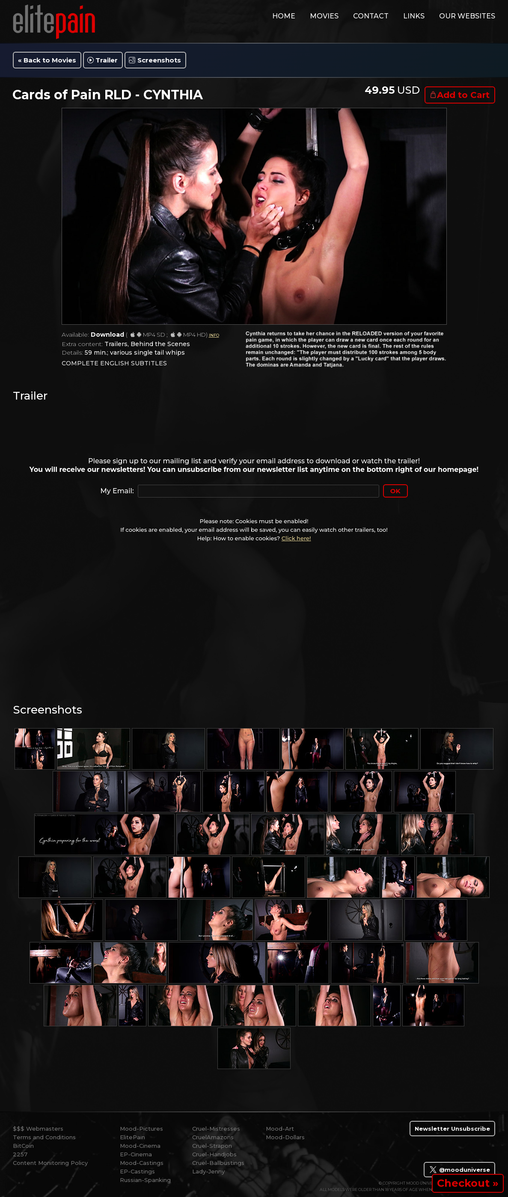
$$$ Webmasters (38, 1128)
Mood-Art (280, 1128)
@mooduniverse (459, 1169)
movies (324, 16)
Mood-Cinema (140, 1145)
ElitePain (132, 1137)
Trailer (106, 60)
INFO (214, 335)
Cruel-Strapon (212, 1145)
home (283, 16)
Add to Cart (463, 95)
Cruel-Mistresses (216, 1128)
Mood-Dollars (285, 1137)
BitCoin (23, 1145)
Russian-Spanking (145, 1179)
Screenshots (159, 60)
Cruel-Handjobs (214, 1154)
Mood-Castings (141, 1162)
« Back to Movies (47, 60)
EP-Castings (137, 1171)
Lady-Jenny (208, 1171)
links (414, 16)
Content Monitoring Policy (50, 1162)
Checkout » (468, 1183)
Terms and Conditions (44, 1137)
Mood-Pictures (141, 1128)
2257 (20, 1154)
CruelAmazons (213, 1137)
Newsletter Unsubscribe (452, 1128)
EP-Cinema (136, 1154)
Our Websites (467, 16)
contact (371, 16)
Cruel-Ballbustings (218, 1162)
